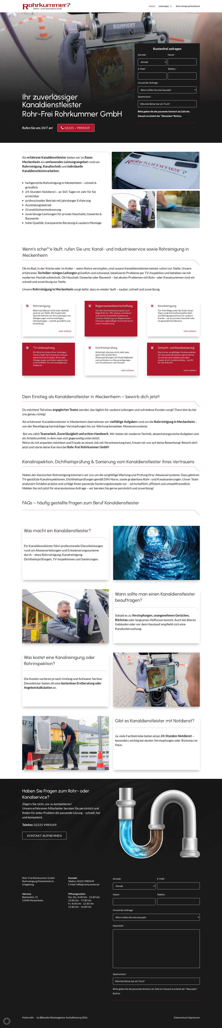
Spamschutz (145, 97)
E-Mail (142, 69)
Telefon (172, 69)
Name (171, 55)
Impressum (194, 1017)
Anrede (142, 55)
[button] (7, 1021)
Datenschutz (180, 1017)
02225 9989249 (45, 825)
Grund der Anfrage (148, 83)
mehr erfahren (65, 331)
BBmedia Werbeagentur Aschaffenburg (60, 1017)
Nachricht (119, 926)
